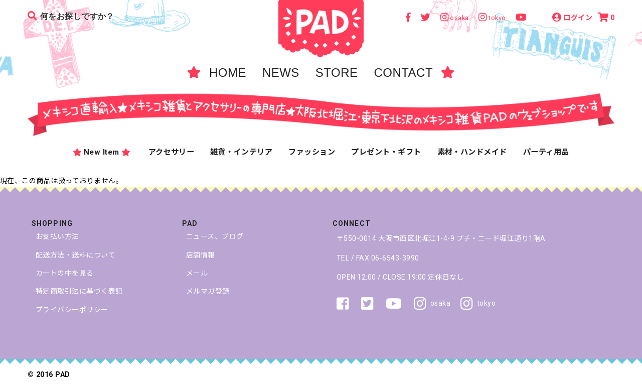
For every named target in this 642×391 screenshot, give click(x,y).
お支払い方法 (57, 236)
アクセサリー (171, 152)
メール (197, 273)
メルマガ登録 (208, 291)
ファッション (311, 152)
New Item (101, 152)
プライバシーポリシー (72, 310)
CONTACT (403, 72)
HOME (227, 72)
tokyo (478, 304)
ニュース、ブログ (215, 236)
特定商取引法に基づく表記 (79, 291)
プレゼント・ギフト (386, 152)
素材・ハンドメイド (472, 152)
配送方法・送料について (75, 255)
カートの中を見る (65, 273)
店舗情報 (200, 255)
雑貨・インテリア (241, 152)
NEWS (280, 72)
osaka (432, 304)
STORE (336, 72)
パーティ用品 (546, 152)
